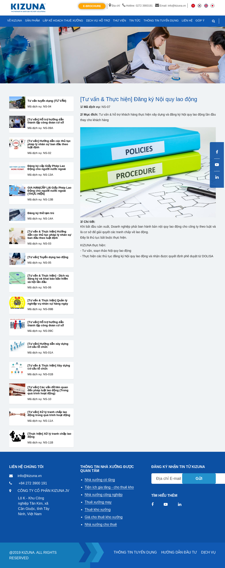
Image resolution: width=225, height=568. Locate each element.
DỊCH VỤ (208, 552)
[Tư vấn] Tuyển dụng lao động (47, 257)
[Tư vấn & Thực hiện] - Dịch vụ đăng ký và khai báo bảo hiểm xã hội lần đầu (48, 279)
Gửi (199, 478)
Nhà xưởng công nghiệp (103, 495)
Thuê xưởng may (98, 502)
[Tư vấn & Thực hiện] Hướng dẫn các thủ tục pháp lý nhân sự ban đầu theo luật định (49, 234)
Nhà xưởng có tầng (100, 480)
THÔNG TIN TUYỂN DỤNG (135, 552)
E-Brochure (92, 6)
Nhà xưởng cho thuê (101, 524)
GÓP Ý (200, 20)
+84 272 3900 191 (32, 483)
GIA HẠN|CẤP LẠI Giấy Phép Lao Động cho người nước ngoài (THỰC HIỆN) (49, 191)
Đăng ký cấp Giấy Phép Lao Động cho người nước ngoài (46, 167)
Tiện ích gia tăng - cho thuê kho (109, 487)
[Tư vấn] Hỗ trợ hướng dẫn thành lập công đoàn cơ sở (45, 121)
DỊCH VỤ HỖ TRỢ (98, 20)
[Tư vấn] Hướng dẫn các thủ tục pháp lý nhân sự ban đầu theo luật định (49, 144)
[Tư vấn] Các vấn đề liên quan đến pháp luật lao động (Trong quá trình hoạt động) (47, 390)
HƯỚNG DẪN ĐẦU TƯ (179, 552)
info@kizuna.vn (30, 476)
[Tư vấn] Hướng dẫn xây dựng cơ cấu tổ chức (47, 345)
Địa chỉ (114, 5)
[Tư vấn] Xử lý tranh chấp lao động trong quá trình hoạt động (48, 414)
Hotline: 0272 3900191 (137, 5)
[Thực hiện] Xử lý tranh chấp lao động (49, 435)
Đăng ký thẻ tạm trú (40, 213)
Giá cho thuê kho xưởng (103, 517)
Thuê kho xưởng (98, 509)
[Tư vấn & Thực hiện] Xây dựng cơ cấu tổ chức (48, 367)
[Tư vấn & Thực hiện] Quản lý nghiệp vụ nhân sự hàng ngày (47, 302)
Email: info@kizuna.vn (170, 5)
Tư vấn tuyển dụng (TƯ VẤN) (46, 100)
